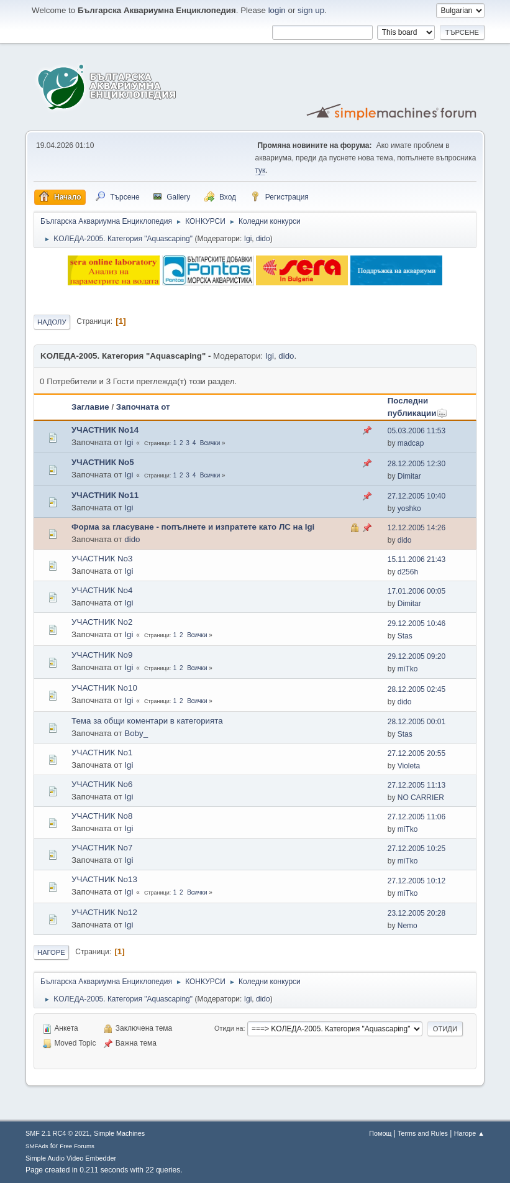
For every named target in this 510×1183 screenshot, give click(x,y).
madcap (411, 443)
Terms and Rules (423, 1133)
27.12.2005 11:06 (416, 816)
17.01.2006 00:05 (416, 591)
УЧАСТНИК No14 (105, 430)
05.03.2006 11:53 (416, 430)
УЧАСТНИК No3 (101, 558)
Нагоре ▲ (469, 1133)
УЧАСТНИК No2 (101, 622)
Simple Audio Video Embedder (70, 1158)
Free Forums (77, 1146)
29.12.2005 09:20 (416, 656)
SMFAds (36, 1146)
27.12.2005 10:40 (416, 496)
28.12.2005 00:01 (416, 721)
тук (260, 170)
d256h (408, 572)
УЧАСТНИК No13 (104, 879)
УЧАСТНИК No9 (101, 655)
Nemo (407, 925)
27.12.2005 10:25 (416, 848)
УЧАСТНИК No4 (101, 590)
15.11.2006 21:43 (416, 559)
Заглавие (90, 407)
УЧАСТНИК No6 (101, 784)
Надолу (51, 322)
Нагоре (51, 952)
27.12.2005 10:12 (416, 881)
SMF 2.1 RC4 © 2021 (57, 1133)
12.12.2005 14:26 (416, 527)
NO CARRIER (421, 797)
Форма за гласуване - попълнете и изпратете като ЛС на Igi (192, 527)
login (277, 10)
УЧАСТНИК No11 (105, 495)
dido (263, 238)
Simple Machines (119, 1133)
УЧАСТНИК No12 (104, 912)
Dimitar (409, 476)
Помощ (380, 1133)
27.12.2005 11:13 (416, 785)
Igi (248, 238)
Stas (405, 636)
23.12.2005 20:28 (416, 913)
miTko (408, 669)
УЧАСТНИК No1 (101, 752)
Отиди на (229, 1028)
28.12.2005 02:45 (416, 689)
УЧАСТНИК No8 (101, 816)
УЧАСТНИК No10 (104, 688)
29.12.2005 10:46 (416, 623)
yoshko (409, 508)
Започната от (143, 407)
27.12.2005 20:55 (416, 753)
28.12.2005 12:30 (416, 463)
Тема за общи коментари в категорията (147, 720)
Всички (210, 443)
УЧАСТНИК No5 (102, 462)
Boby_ (136, 733)
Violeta (409, 766)
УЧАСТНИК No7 (101, 847)
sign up (311, 10)
